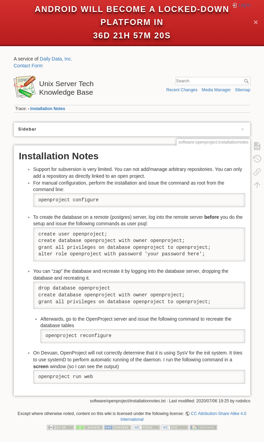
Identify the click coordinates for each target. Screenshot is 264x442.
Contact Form (28, 65)
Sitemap (242, 90)
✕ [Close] (256, 22)
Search (247, 81)
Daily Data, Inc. (56, 59)
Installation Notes (47, 108)
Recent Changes (181, 90)
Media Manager (216, 90)
